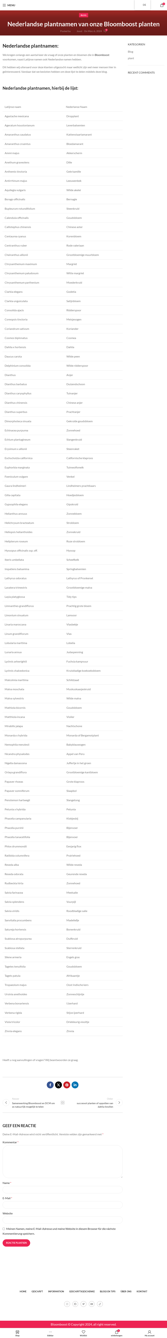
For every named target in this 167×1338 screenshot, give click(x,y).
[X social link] (58, 1084)
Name (7, 1183)
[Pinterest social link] (66, 1084)
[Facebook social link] (50, 1084)
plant (131, 58)
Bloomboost (102, 54)
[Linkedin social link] (75, 1084)
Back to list (62, 1102)
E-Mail (7, 1198)
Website (8, 1213)
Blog (83, 15)
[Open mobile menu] (9, 5)
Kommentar (10, 1142)
